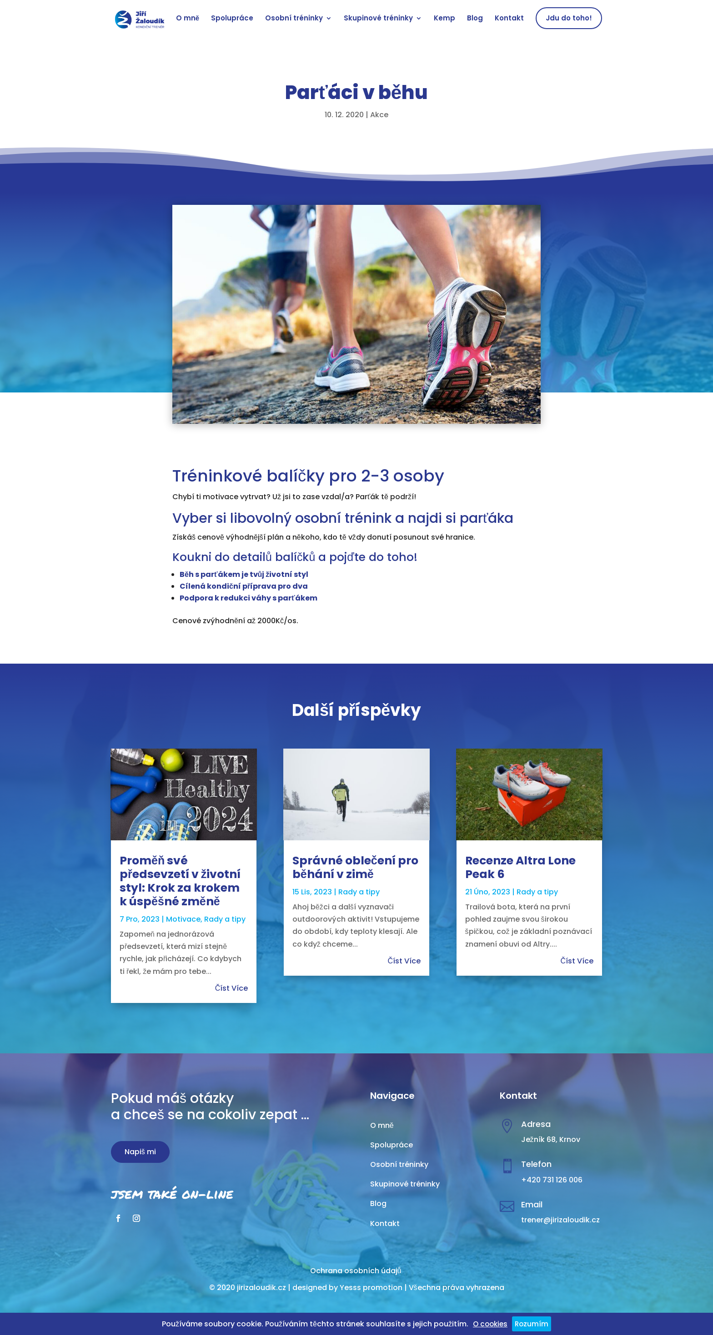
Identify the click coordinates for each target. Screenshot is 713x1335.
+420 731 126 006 (551, 1180)
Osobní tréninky (294, 19)
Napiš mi (140, 1151)
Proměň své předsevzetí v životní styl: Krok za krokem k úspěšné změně (180, 881)
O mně (187, 19)
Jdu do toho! (569, 18)
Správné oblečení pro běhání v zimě (355, 867)
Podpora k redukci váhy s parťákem (248, 598)
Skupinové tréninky (378, 19)
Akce (379, 114)
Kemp (444, 19)
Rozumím (531, 1324)
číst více (231, 988)
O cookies (490, 1324)
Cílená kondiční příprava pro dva (244, 586)
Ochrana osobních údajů (356, 1271)
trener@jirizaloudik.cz (560, 1220)
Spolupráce (232, 19)
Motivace (183, 919)
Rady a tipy (225, 919)
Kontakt (509, 19)
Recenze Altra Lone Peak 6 (520, 867)
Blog (475, 19)
